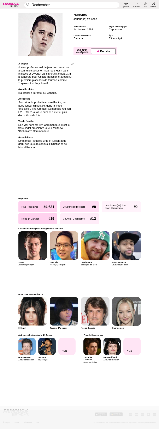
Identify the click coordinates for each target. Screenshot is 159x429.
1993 (90, 29)
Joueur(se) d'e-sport (85, 18)
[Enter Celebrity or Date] (71, 5)
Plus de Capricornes (93, 335)
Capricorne (115, 29)
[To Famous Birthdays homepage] (11, 4)
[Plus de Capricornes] (132, 346)
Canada (78, 38)
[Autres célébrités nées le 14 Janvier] (67, 346)
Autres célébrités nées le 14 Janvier (35, 335)
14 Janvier (79, 29)
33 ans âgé (115, 38)
